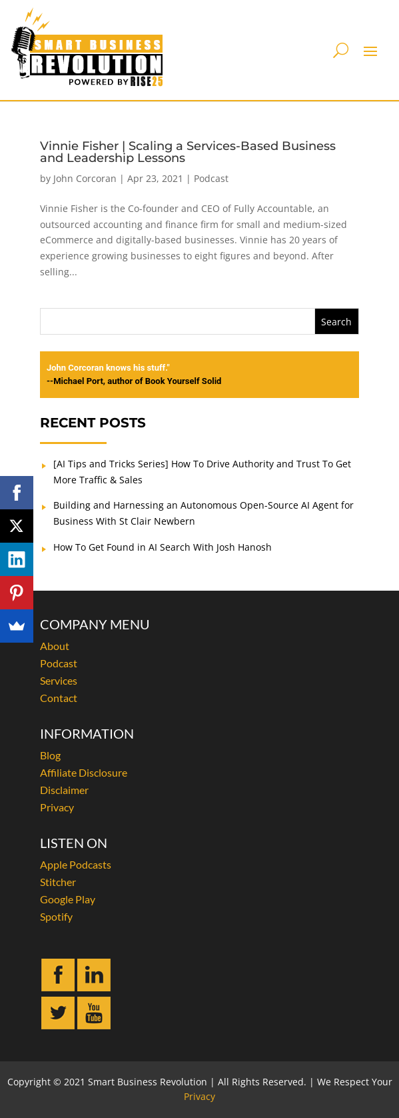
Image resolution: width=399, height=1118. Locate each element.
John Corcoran (85, 178)
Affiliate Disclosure (83, 772)
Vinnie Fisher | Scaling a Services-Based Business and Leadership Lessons (188, 152)
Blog (50, 755)
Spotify (56, 916)
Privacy (57, 807)
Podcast (211, 178)
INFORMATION (87, 733)
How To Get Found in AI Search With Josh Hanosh (162, 547)
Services (58, 680)
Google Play (67, 899)
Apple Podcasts (75, 864)
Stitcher (58, 881)
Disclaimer (64, 789)
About (54, 645)
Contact (58, 697)
